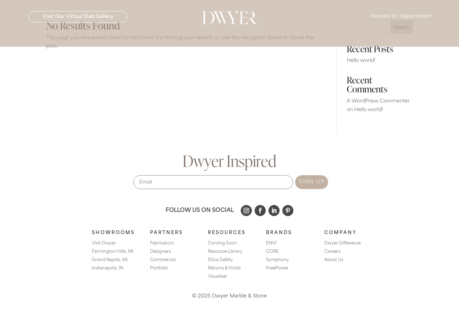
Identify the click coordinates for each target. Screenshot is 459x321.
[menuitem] (116, 36)
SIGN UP (312, 182)
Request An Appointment (400, 17)
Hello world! (361, 60)
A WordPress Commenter (378, 101)
